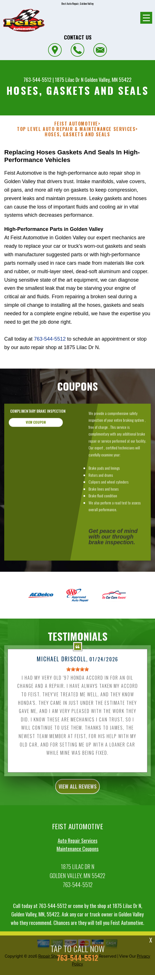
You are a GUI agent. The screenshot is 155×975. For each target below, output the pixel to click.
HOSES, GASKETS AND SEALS (77, 134)
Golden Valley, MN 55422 (108, 79)
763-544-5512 (37, 79)
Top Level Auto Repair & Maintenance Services (76, 129)
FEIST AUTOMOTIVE (76, 123)
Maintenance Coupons (77, 876)
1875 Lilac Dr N (69, 79)
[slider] (77, 696)
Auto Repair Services (77, 867)
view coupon (36, 449)
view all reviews (77, 813)
